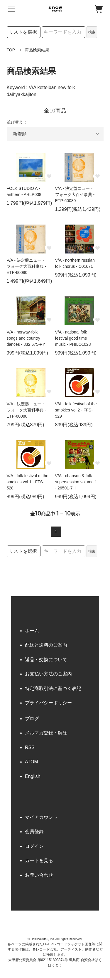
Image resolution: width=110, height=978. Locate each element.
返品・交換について (46, 659)
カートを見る (39, 860)
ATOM (31, 761)
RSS (30, 747)
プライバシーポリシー (48, 702)
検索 (91, 32)
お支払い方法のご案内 (48, 673)
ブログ (32, 718)
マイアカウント (41, 817)
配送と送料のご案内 (46, 644)
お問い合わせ (39, 875)
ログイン (34, 846)
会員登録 (34, 831)
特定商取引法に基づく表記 (53, 688)
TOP (11, 50)
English (32, 776)
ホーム (32, 630)
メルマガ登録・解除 (46, 732)
